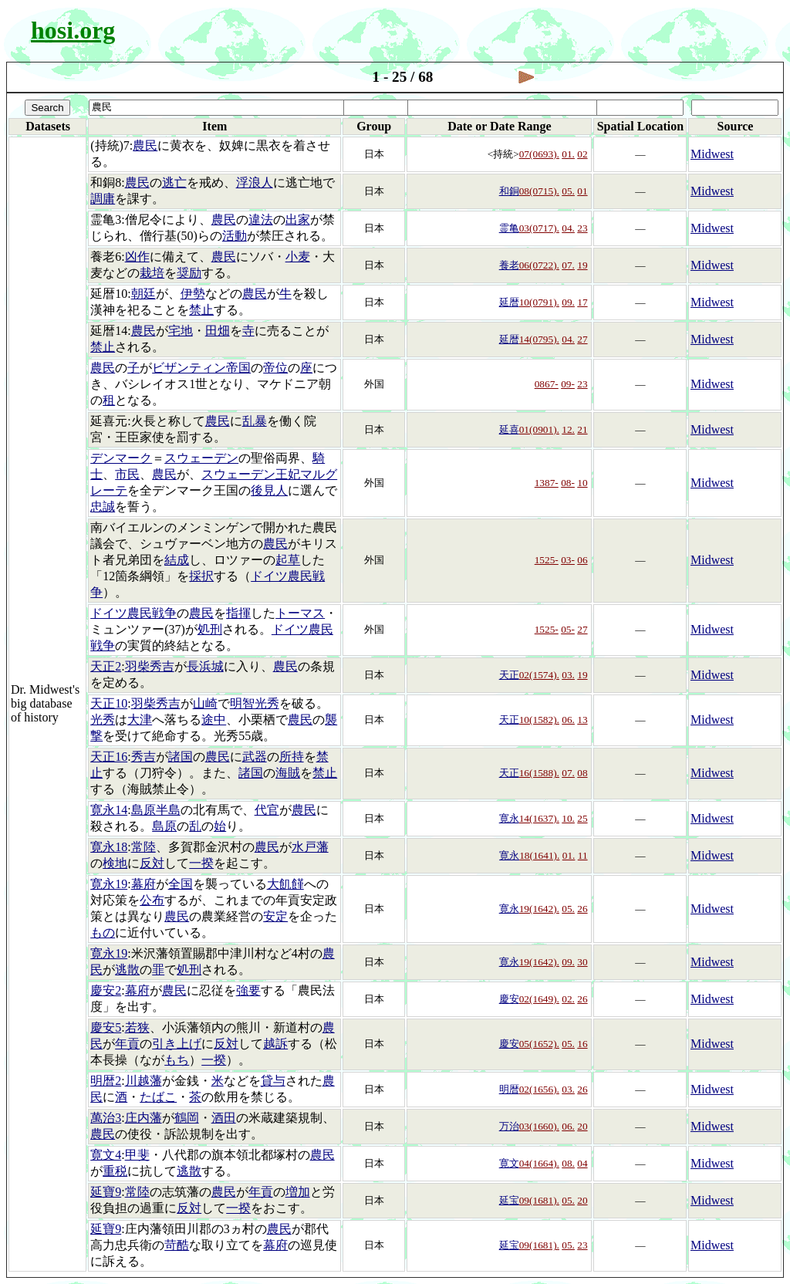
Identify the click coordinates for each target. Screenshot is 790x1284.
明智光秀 (254, 703)
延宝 (509, 1200)
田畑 (217, 330)
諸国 (180, 756)
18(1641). (539, 855)
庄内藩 (143, 1117)
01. (568, 154)
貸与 (273, 1080)
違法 (260, 219)
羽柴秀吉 (149, 666)
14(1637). (539, 818)
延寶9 (105, 1191)
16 (582, 1043)
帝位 (275, 367)
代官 (267, 809)
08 (582, 773)
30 (582, 962)
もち (176, 1059)
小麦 (297, 256)
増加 (297, 1191)
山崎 (205, 703)
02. (568, 999)
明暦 (509, 1089)
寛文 (509, 1163)
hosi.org (73, 30)
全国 (180, 883)
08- (568, 482)
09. (568, 302)
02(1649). (539, 999)
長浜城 (205, 666)
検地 (115, 863)
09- (568, 384)
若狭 (137, 1027)
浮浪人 (254, 182)
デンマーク (121, 458)
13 (582, 719)
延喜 (509, 429)
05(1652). (539, 1043)
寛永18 (108, 846)
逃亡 (174, 182)
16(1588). (539, 773)
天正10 (108, 703)
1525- (547, 560)
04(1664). (539, 1163)
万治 (509, 1126)
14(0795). (539, 339)
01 (582, 191)
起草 (287, 559)
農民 (145, 145)
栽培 (152, 272)
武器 (254, 756)
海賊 (287, 772)
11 (583, 855)
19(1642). (539, 908)
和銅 (509, 191)
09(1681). (539, 1200)
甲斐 (137, 1154)
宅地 (180, 330)
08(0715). (539, 191)
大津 (139, 719)
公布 (152, 900)
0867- (547, 384)
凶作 (137, 256)
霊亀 (509, 228)
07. (568, 265)
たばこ (158, 1096)
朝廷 (143, 293)
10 (582, 482)
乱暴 (254, 420)
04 (582, 1163)
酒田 (223, 1117)
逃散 (127, 969)
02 (582, 154)
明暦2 (105, 1080)
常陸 (143, 846)
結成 (176, 559)
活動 (234, 235)
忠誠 (102, 506)
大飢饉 (285, 883)
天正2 (105, 666)
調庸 (102, 198)
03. (568, 675)
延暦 (509, 302)
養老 (509, 265)
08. (568, 1163)
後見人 (269, 490)
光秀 (102, 719)
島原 (164, 826)
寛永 (509, 818)
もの (102, 932)
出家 (297, 219)
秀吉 (143, 756)
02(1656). (539, 1089)
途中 (213, 719)
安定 (275, 916)
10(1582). (539, 719)
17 (582, 302)
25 (582, 818)
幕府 (143, 883)
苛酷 (176, 1245)
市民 (127, 474)
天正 (509, 675)
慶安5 (105, 1027)
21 (582, 429)
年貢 (127, 1043)
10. (568, 818)
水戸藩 (310, 846)
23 (582, 228)
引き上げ (176, 1043)
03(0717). (539, 228)
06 (582, 560)
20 (582, 1126)
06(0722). (539, 265)
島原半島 (156, 809)
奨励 (189, 272)
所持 (291, 756)
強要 (248, 990)
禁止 (201, 309)
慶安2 (105, 990)
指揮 (238, 613)
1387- (547, 482)
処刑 (210, 629)
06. (568, 719)
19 (582, 265)
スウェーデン (201, 458)
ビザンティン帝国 (201, 367)
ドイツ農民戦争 (133, 613)
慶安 (509, 999)
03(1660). (539, 1126)
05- (568, 629)
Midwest (712, 153)
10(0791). (539, 302)
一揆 (201, 863)
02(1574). (539, 675)
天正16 (108, 756)
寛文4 (105, 1154)
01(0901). (539, 429)
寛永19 (108, 883)
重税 (115, 1171)
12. (568, 429)
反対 (152, 863)
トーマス (300, 613)
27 (582, 339)
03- (568, 560)
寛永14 (108, 809)
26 (582, 908)
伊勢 (193, 293)
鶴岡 (186, 1117)
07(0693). (539, 154)
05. (568, 191)
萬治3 (105, 1117)
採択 (201, 576)
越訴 (275, 1043)
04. (568, 228)
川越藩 (143, 1080)
